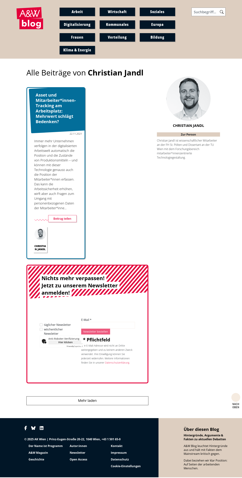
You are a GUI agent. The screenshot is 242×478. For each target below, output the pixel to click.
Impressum (119, 453)
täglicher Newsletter (57, 326)
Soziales (157, 12)
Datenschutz (120, 460)
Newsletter (77, 453)
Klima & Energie (77, 50)
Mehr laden (87, 401)
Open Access (78, 460)
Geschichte (36, 460)
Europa (157, 24)
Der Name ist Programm (46, 447)
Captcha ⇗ (75, 347)
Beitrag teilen (62, 219)
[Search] (208, 12)
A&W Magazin (38, 453)
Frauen (77, 37)
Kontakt (117, 447)
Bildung (157, 37)
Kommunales (117, 24)
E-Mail (86, 321)
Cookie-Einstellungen (126, 467)
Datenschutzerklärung (117, 363)
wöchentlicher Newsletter (53, 332)
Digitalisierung (77, 24)
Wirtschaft (117, 12)
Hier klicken (65, 343)
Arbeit (77, 12)
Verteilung (117, 37)
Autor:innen (78, 447)
